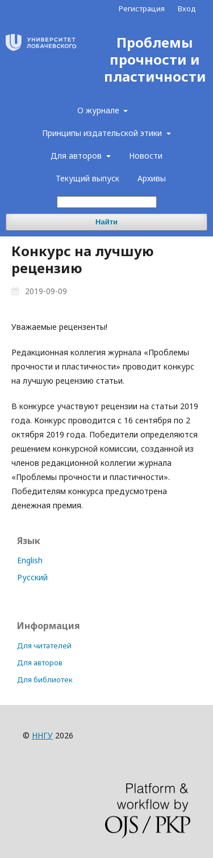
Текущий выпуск (87, 178)
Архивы (151, 178)
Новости (145, 155)
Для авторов (77, 155)
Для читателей (44, 645)
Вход (187, 8)
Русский (32, 577)
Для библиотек (45, 679)
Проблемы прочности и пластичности (155, 60)
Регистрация (142, 8)
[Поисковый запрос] (107, 202)
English (30, 560)
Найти (106, 222)
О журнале (99, 110)
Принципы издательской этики (103, 133)
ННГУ (42, 735)
